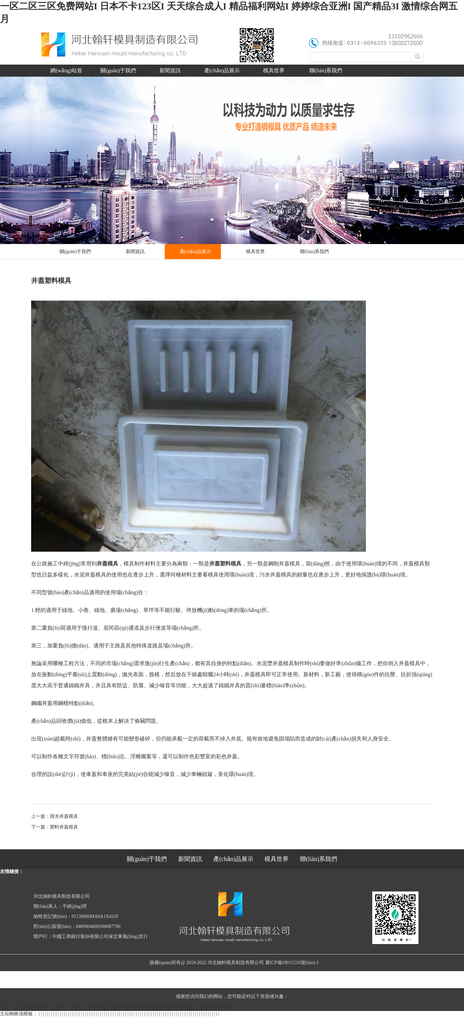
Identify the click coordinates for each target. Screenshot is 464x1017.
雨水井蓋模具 (64, 816)
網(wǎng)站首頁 (66, 72)
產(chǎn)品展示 (222, 70)
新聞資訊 (170, 70)
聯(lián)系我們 (325, 70)
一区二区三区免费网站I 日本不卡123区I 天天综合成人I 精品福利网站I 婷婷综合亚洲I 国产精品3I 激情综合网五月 (116, 1007)
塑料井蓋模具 (64, 827)
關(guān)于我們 (118, 70)
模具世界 (274, 70)
